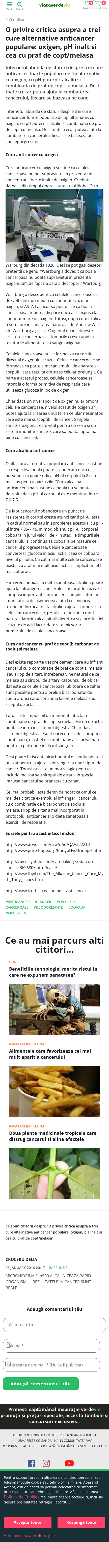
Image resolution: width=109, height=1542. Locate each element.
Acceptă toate (27, 1522)
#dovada (76, 907)
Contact (99, 1448)
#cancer (43, 901)
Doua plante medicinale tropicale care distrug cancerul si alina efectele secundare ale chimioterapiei (53, 1136)
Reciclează (46, 1448)
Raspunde (58, 1267)
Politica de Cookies (21, 1497)
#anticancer (18, 901)
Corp (14, 962)
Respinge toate (81, 1522)
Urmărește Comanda (35, 1443)
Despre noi (20, 1437)
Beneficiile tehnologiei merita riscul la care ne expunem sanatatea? (53, 972)
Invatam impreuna (26, 1044)
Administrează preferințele (29, 1535)
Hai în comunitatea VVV (73, 1443)
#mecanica (16, 912)
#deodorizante (48, 907)
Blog (20, 19)
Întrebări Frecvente (74, 1448)
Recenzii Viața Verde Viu (78, 1437)
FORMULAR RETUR (44, 1437)
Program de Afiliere (19, 1448)
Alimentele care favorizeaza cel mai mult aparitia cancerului (50, 1054)
